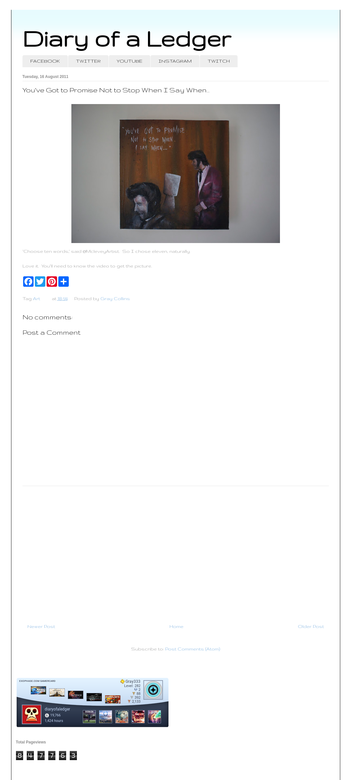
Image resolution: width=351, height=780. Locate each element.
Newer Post (41, 626)
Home (176, 626)
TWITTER (88, 61)
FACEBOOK (45, 61)
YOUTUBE (129, 61)
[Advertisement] (175, 552)
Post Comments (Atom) (192, 648)
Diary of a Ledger (126, 38)
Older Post (311, 626)
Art (36, 298)
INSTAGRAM (175, 61)
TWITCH (219, 61)
